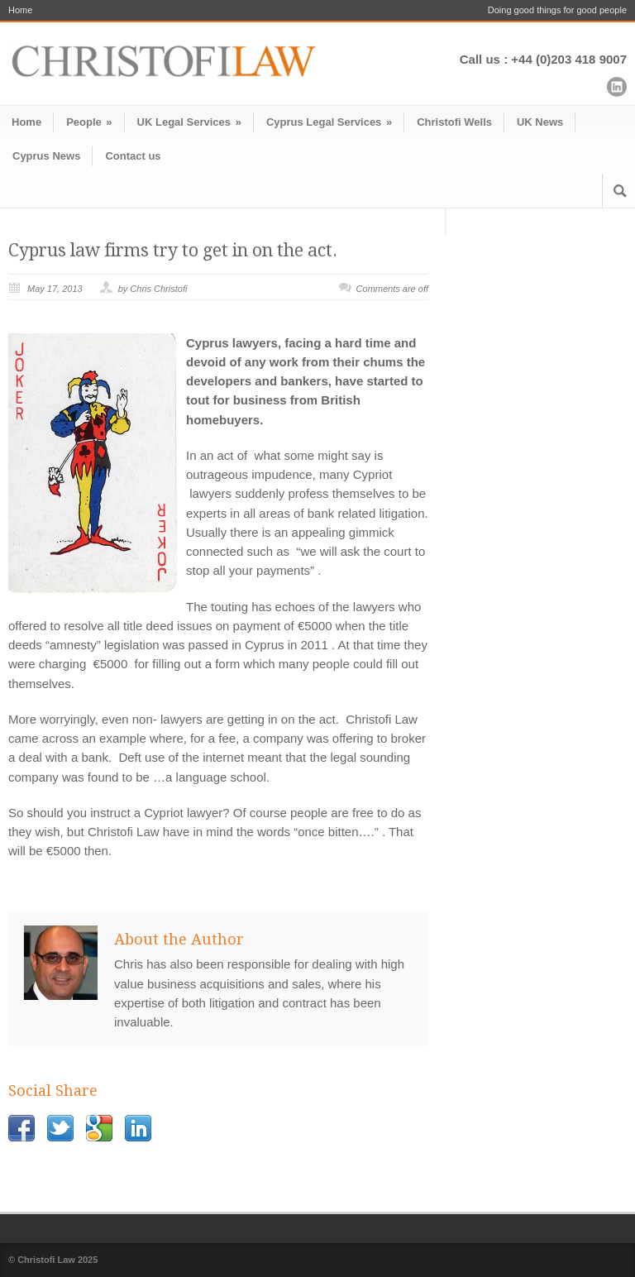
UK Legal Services (189, 122)
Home (20, 10)
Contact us (132, 156)
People (89, 122)
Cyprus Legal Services (329, 122)
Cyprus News (46, 156)
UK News (540, 122)
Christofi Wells (454, 122)
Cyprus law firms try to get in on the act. (172, 250)
